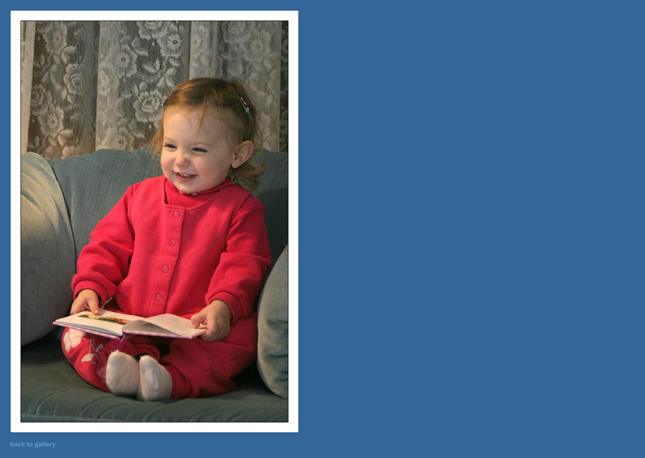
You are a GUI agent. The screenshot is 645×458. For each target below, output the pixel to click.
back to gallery (33, 444)
